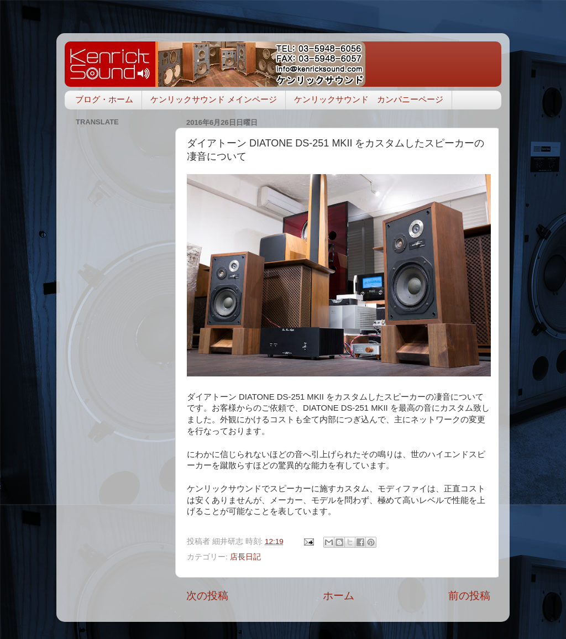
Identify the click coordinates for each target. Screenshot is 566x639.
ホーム (338, 595)
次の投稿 (207, 595)
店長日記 (245, 557)
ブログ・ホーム (104, 99)
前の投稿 (469, 595)
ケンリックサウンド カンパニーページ (368, 99)
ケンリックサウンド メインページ (213, 99)
